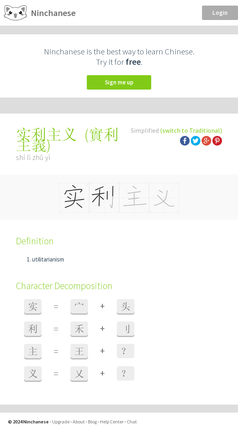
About (79, 422)
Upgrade (61, 422)
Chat (132, 422)
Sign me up (119, 82)
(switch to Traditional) (191, 130)
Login (220, 12)
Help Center (112, 422)
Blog (92, 422)
